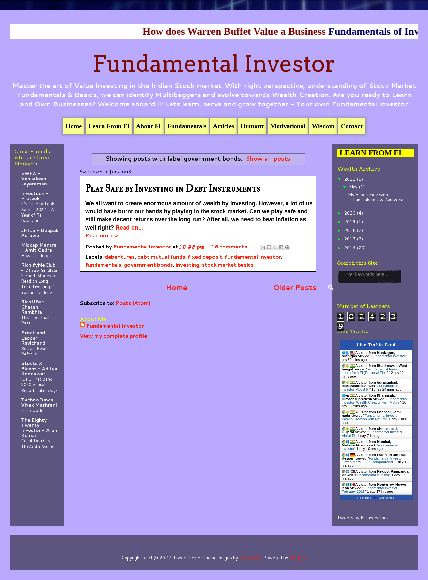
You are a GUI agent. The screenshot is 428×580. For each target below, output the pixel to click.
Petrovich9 (250, 557)
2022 (350, 179)
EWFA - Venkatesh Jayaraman (34, 178)
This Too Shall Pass (35, 320)
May (354, 187)
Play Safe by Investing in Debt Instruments (172, 189)
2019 (350, 221)
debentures (120, 256)
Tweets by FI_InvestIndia (363, 518)
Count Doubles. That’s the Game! (37, 443)
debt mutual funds (161, 256)
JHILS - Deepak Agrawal (39, 233)
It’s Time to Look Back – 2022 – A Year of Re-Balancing (37, 212)
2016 (350, 248)
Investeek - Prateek (34, 196)
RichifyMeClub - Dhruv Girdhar (39, 267)
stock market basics (228, 264)
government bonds (148, 264)
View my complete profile (113, 335)
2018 (350, 230)
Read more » (101, 235)
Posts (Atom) (133, 303)
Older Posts (294, 287)
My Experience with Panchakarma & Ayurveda (375, 197)
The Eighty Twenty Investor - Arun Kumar (39, 428)
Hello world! (33, 410)
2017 (350, 239)
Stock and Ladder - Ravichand (33, 338)
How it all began (37, 255)
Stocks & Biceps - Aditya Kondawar (39, 368)
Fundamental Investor (214, 63)
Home (73, 126)
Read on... (129, 228)
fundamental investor (253, 256)
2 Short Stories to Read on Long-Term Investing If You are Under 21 (39, 283)
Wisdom (323, 126)
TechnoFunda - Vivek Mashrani (39, 402)
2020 (350, 213)
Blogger (297, 557)
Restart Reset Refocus (34, 351)
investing (187, 264)
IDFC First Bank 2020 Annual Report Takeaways (39, 384)
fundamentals (103, 264)
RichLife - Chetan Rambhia (33, 307)
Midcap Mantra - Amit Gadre (39, 247)
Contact (352, 126)
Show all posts (268, 159)
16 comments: (230, 246)
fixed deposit (205, 256)
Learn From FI (109, 126)
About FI (148, 126)
